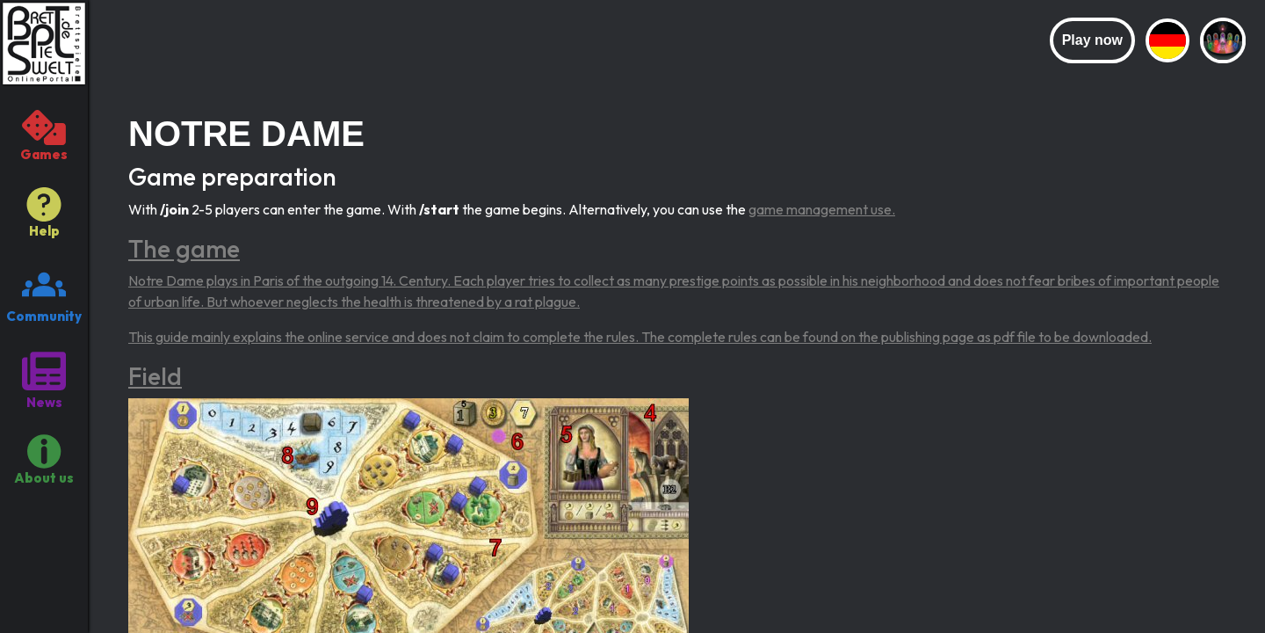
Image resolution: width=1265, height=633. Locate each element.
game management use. (821, 209)
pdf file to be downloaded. (1073, 337)
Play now (1092, 40)
